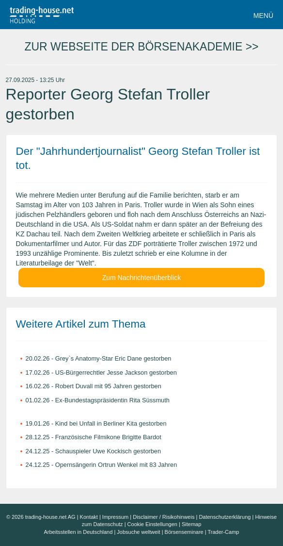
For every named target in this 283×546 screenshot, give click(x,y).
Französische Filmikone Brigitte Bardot (108, 437)
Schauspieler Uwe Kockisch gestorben (108, 451)
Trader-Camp (223, 532)
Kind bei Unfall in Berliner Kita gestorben (111, 423)
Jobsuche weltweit (138, 532)
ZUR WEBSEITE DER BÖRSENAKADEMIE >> (141, 46)
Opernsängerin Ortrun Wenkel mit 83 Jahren (116, 464)
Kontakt (89, 517)
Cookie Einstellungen (152, 524)
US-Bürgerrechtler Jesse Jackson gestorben (116, 372)
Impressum (115, 517)
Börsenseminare (184, 532)
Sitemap (191, 524)
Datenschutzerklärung (225, 517)
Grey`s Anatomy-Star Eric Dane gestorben (113, 358)
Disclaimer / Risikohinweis (163, 517)
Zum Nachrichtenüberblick (141, 277)
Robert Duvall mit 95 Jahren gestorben (108, 386)
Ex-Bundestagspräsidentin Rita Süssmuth (112, 400)
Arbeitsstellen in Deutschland (78, 532)
